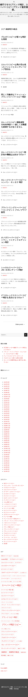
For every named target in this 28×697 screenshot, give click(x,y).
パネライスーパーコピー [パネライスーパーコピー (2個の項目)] (6, 607)
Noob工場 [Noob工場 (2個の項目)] (16, 556)
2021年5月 (6, 415)
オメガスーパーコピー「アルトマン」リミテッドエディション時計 (13, 240)
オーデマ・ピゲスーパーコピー (12, 492)
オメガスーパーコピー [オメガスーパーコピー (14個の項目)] (8, 566)
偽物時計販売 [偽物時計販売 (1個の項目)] (23, 652)
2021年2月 (6, 419)
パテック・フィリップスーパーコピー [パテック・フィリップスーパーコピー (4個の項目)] (10, 604)
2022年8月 (6, 409)
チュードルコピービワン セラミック (13, 356)
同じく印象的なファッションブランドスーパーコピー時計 (13, 95)
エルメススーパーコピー (10, 489)
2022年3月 (6, 411)
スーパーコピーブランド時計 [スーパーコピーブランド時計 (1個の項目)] (6, 581)
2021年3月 (6, 417)
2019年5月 (6, 463)
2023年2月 (6, 407)
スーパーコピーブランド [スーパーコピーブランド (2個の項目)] (16, 578)
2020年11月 (7, 425)
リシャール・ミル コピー (10, 537)
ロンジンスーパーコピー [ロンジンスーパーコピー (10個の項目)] (8, 648)
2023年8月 (6, 399)
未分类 (5, 87)
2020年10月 (7, 428)
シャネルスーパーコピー (9, 287)
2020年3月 (6, 442)
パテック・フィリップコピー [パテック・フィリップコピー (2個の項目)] (7, 602)
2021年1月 (6, 421)
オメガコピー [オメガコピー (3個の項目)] (18, 562)
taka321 (5, 44)
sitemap (16, 689)
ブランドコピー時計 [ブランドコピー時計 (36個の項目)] (9, 617)
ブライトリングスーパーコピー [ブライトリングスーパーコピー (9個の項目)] (10, 610)
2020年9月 (6, 430)
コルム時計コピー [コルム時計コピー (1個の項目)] (23, 572)
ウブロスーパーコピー (10, 487)
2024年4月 (6, 392)
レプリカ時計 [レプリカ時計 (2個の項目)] (19, 641)
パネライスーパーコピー (10, 523)
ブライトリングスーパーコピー (11, 230)
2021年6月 (6, 413)
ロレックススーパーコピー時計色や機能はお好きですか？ (13, 153)
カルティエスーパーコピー (11, 498)
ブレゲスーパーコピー (10, 535)
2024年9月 (6, 388)
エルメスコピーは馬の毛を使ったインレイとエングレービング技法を (13, 67)
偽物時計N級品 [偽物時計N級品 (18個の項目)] (14, 652)
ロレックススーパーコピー (10, 144)
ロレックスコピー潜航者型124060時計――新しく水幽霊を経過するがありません (13, 124)
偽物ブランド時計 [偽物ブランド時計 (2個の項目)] (21, 648)
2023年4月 (6, 403)
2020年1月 (6, 446)
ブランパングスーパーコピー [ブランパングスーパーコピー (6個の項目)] (9, 631)
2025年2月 (6, 384)
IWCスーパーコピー (9, 483)
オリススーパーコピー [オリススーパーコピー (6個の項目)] (7, 569)
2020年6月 (6, 436)
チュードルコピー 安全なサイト (12, 518)
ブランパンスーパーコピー (11, 531)
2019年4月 (6, 465)
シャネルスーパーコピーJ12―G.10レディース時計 (12, 268)
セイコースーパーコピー (10, 510)
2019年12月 (7, 448)
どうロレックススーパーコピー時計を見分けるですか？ (13, 296)
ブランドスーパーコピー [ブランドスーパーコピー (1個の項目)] (5, 621)
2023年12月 (7, 394)
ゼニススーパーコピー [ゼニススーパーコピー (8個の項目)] (7, 596)
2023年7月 (6, 401)
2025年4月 (6, 382)
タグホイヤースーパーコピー (11, 514)
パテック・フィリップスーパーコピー (14, 521)
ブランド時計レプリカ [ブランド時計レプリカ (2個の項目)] (5, 628)
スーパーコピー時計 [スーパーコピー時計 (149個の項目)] (12, 585)
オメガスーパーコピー (9, 260)
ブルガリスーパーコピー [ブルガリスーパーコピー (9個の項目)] (8, 637)
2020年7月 (6, 434)
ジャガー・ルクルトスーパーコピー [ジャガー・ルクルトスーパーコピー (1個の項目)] (19, 575)
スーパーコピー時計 (8, 114)
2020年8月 (6, 432)
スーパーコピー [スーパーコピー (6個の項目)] (5, 578)
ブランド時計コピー (9, 527)
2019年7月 (6, 459)
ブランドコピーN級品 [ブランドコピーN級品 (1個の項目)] (15, 613)
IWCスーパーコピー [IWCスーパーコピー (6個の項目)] (6, 556)
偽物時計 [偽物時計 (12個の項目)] (4, 652)
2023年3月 (6, 405)
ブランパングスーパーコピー (11, 529)
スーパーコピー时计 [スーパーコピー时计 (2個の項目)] (17, 581)
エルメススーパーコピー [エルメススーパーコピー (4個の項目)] (7, 562)
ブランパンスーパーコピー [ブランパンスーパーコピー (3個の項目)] (7, 634)
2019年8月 (6, 457)
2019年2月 (6, 469)
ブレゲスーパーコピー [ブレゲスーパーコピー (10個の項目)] (8, 641)
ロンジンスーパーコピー (10, 541)
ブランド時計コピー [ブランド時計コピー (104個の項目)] (11, 624)
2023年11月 (7, 396)
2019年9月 (6, 455)
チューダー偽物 (8, 516)
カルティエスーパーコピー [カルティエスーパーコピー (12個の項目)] (9, 572)
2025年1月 (6, 386)
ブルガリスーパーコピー (9, 57)
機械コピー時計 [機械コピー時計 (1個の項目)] (10, 655)
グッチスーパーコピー (10, 500)
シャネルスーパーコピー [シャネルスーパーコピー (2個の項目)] (6, 575)
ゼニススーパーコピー (10, 512)
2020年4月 (6, 440)
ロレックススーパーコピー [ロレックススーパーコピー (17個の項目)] (10, 645)
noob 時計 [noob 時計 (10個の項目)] (4, 559)
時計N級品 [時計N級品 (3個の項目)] (3, 655)
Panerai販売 (4, 668)
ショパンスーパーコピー (10, 506)
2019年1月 (6, 471)
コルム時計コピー (8, 502)
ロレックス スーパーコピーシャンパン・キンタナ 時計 (14, 181)
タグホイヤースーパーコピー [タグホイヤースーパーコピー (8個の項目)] (9, 599)
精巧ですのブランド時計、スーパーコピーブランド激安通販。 (14, 7)
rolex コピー (4, 671)
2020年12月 (7, 423)
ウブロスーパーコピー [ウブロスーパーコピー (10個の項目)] (16, 559)
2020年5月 (6, 438)
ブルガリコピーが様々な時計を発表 (13, 38)
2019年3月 (6, 467)
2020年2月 (6, 444)
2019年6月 (6, 461)
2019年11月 (7, 450)
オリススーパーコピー (10, 496)
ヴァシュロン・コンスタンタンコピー (14, 485)
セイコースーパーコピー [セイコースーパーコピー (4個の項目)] (7, 592)
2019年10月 (7, 452)
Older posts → (20, 324)
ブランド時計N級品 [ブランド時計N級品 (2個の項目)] (15, 621)
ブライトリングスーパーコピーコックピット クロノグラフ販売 (14, 210)
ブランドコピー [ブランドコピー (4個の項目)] (5, 613)
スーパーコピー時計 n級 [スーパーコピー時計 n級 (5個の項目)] (7, 590)
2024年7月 (6, 390)
